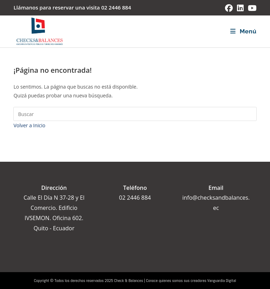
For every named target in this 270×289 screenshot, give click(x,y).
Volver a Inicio (29, 125)
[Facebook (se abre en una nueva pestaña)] (229, 8)
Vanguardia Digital (221, 280)
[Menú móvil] (243, 31)
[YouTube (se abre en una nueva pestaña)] (251, 8)
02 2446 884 (116, 7)
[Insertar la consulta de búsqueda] (134, 114)
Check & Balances (128, 280)
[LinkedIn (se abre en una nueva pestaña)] (240, 8)
